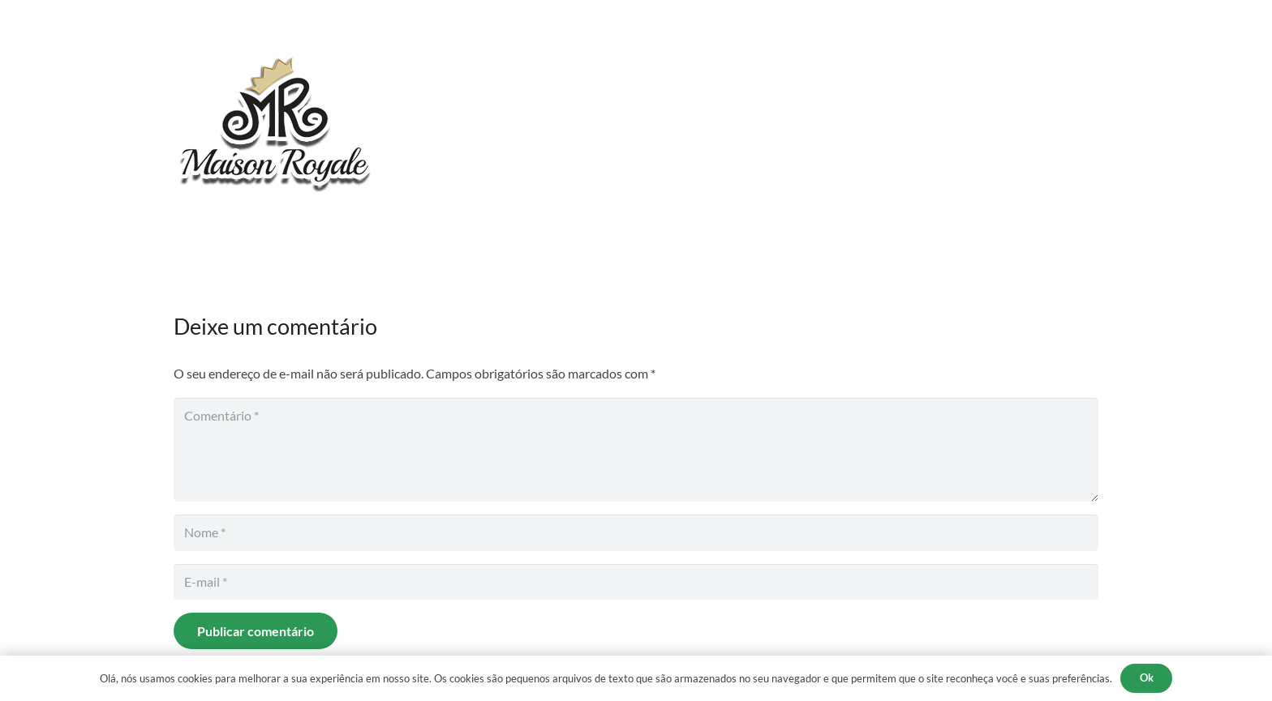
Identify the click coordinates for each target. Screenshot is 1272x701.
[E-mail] (636, 582)
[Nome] (636, 533)
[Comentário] (636, 450)
